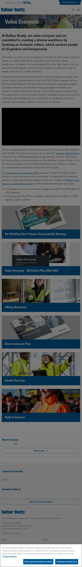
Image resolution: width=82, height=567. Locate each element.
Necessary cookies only (67, 561)
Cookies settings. (9, 556)
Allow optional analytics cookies (38, 561)
